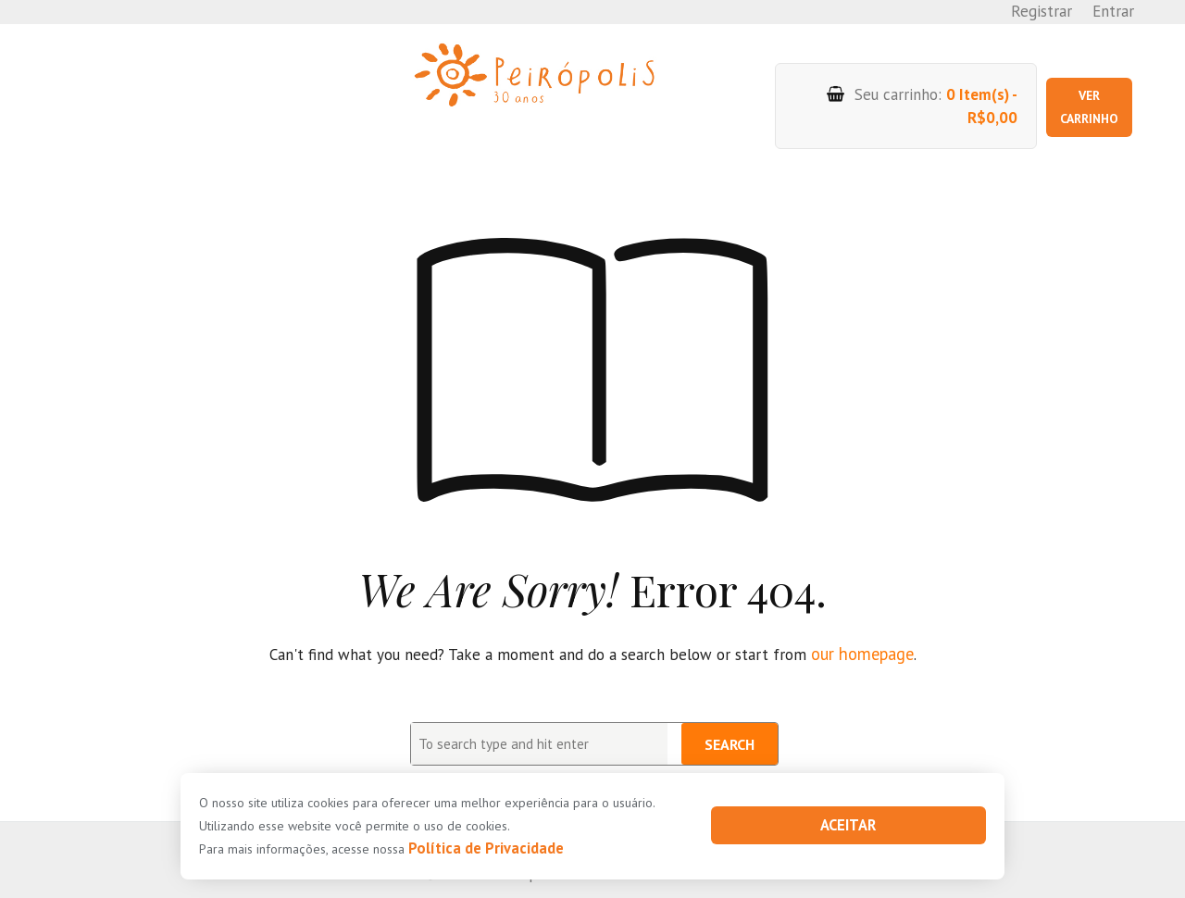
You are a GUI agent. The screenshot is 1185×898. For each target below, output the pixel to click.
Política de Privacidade (476, 849)
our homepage (862, 626)
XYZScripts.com (667, 885)
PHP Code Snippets (527, 885)
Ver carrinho (1082, 92)
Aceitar (848, 825)
